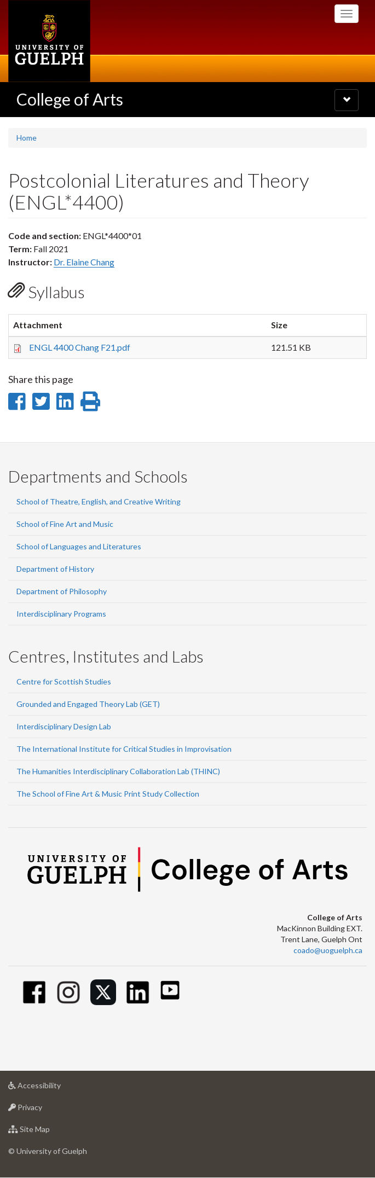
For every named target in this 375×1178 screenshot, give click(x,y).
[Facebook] (34, 992)
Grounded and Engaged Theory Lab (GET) (88, 704)
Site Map (46, 1131)
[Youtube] (170, 990)
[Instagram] (69, 992)
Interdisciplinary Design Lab (63, 726)
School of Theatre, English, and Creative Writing (98, 501)
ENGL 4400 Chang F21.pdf (79, 347)
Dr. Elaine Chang (84, 262)
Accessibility (51, 1088)
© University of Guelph (47, 1151)
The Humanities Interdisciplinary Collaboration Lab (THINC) (118, 771)
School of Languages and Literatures (78, 546)
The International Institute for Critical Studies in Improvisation (124, 748)
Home (26, 137)
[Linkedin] (138, 992)
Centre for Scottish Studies (63, 681)
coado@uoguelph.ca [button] (327, 950)
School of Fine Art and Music (64, 524)
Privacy (42, 1109)
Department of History (55, 568)
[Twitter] (103, 992)
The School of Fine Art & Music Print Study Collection (107, 793)
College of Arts (69, 99)
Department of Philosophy (61, 591)
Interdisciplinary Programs (61, 613)
